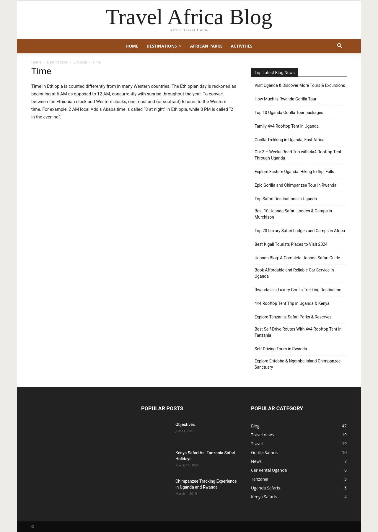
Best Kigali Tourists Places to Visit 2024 (291, 244)
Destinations (164, 46)
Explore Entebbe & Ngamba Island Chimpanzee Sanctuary (297, 364)
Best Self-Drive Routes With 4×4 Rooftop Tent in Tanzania (298, 332)
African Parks (206, 46)
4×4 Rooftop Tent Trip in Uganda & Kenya (292, 303)
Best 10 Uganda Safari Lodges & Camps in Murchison (293, 214)
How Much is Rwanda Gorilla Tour (285, 99)
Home (132, 46)
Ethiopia (80, 62)
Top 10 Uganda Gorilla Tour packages (289, 112)
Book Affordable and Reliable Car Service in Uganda (294, 273)
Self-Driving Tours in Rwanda (281, 348)
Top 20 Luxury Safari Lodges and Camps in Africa (300, 230)
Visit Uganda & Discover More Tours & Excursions (300, 85)
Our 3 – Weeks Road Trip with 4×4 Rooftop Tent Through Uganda (298, 154)
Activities (241, 46)
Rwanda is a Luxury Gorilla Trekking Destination (298, 289)
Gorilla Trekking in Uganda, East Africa (289, 139)
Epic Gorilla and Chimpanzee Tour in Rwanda (295, 185)
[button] (340, 46)
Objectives (185, 424)
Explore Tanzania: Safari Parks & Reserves (293, 317)
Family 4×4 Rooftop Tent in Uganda (287, 126)
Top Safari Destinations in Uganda (286, 198)
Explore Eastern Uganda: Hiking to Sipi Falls (294, 171)
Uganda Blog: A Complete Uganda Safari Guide (297, 258)
